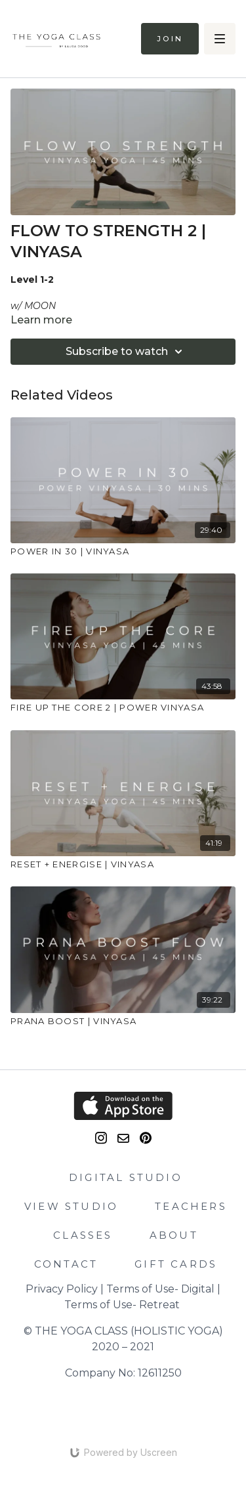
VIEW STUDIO (71, 1206)
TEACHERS (191, 1206)
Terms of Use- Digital (160, 1289)
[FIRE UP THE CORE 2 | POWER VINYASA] (123, 707)
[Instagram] (101, 1138)
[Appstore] (123, 1106)
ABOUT (174, 1235)
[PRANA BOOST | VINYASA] (123, 1021)
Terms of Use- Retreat (122, 1304)
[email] (123, 1138)
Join (170, 38)
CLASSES (82, 1235)
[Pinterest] (146, 1138)
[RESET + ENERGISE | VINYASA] (123, 864)
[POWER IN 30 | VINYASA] (123, 551)
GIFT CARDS (175, 1264)
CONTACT (66, 1264)
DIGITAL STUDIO (125, 1177)
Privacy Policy (62, 1289)
